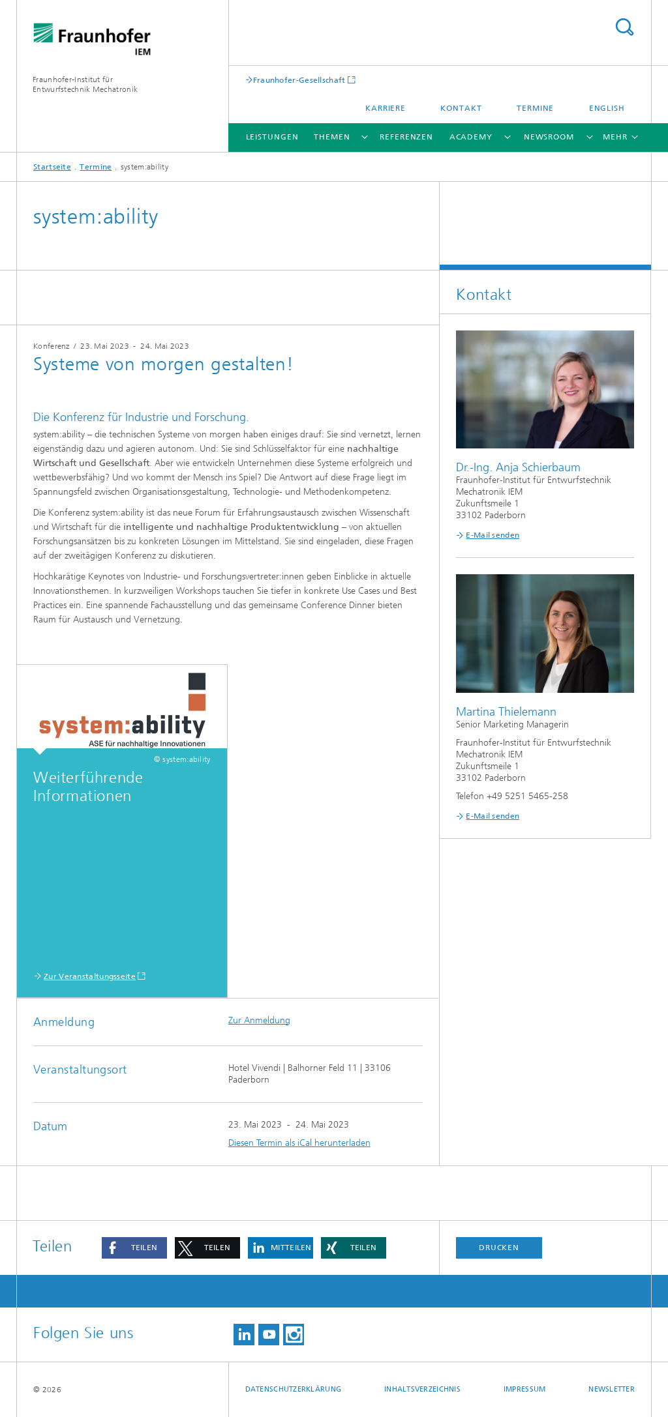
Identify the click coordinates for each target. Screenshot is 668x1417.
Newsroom (549, 136)
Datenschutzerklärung (293, 1389)
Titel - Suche (624, 27)
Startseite (52, 166)
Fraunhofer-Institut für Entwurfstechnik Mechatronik (85, 84)
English (607, 108)
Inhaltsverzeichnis (422, 1389)
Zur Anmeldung (259, 1020)
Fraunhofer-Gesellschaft (299, 80)
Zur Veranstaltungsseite (90, 976)
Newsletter (611, 1389)
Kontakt (460, 108)
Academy (471, 136)
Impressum (524, 1389)
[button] (134, 1248)
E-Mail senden (492, 535)
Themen (332, 136)
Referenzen (406, 136)
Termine (535, 108)
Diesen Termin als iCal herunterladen (299, 1142)
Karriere (385, 108)
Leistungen (272, 136)
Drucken (499, 1247)
